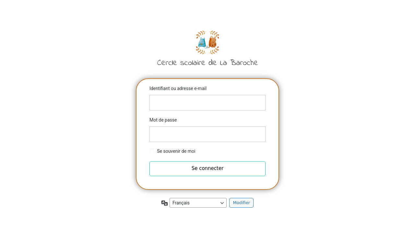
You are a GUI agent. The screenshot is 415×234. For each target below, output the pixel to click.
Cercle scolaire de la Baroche (207, 48)
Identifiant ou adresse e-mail (178, 88)
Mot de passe (163, 120)
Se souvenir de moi (176, 151)
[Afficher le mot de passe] (259, 134)
